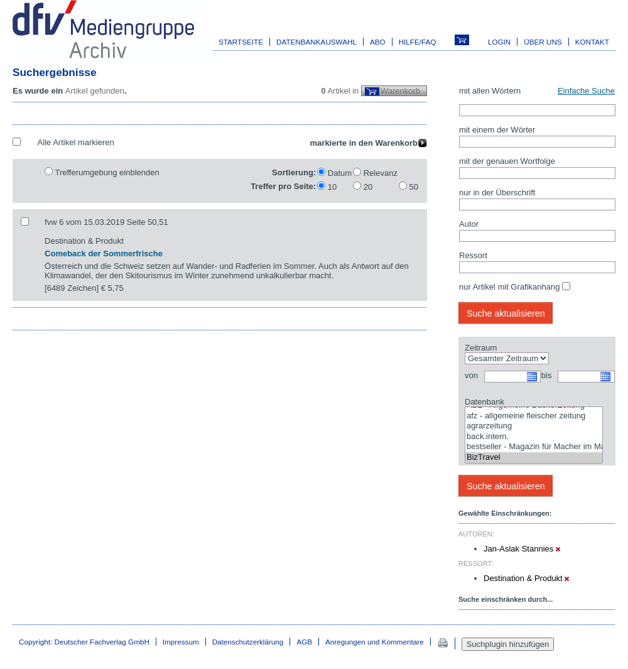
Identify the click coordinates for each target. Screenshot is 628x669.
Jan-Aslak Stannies (522, 548)
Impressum (181, 642)
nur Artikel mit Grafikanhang (509, 286)
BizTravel (533, 457)
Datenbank (484, 401)
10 (332, 187)
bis (546, 375)
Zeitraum (481, 347)
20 (368, 187)
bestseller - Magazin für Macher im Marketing (533, 447)
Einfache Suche (586, 90)
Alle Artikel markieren (76, 142)
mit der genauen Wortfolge (507, 161)
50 (413, 187)
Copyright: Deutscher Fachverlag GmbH (84, 642)
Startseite (241, 42)
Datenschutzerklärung (248, 642)
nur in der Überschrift (497, 192)
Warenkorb (400, 90)
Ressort (473, 255)
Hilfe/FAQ (417, 42)
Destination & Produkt (526, 578)
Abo (378, 42)
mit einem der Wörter (497, 129)
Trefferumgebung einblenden (107, 172)
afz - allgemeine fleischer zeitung (533, 416)
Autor (469, 224)
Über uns (542, 42)
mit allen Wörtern (490, 90)
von (471, 375)
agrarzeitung (533, 426)
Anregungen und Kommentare (374, 642)
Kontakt (592, 42)
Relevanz (381, 173)
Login (499, 42)
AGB (304, 642)
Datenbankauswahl (316, 42)
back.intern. (533, 437)
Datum (340, 173)
